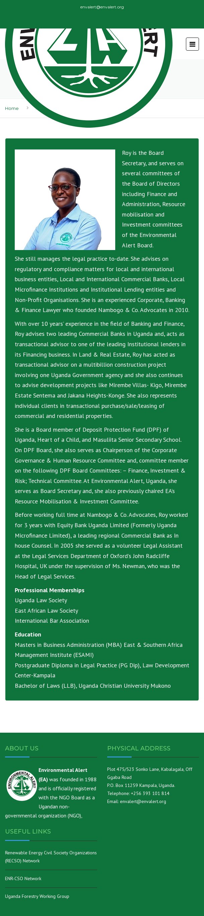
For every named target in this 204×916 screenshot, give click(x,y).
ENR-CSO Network (23, 878)
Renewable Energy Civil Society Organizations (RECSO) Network (51, 857)
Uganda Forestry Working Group (37, 896)
